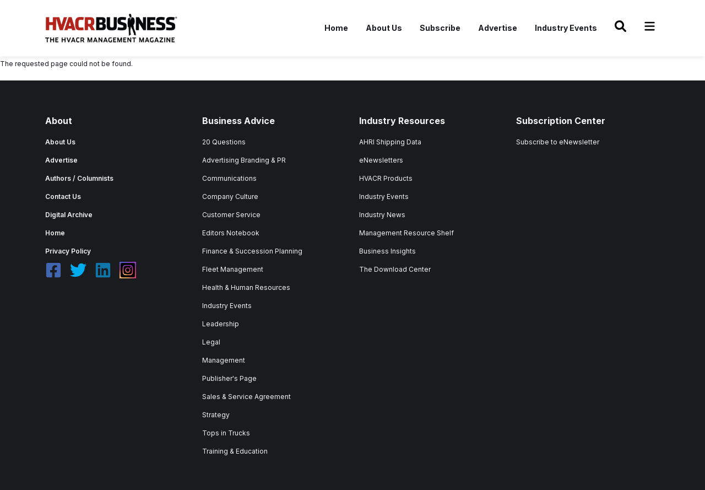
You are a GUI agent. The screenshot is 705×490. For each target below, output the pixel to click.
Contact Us (63, 196)
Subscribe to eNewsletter (557, 142)
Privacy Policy (68, 251)
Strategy (216, 415)
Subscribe (440, 28)
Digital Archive (69, 215)
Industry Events (566, 28)
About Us (384, 28)
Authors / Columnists (79, 178)
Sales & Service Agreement (246, 396)
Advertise (497, 28)
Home (336, 28)
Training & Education (235, 451)
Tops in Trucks (226, 433)
